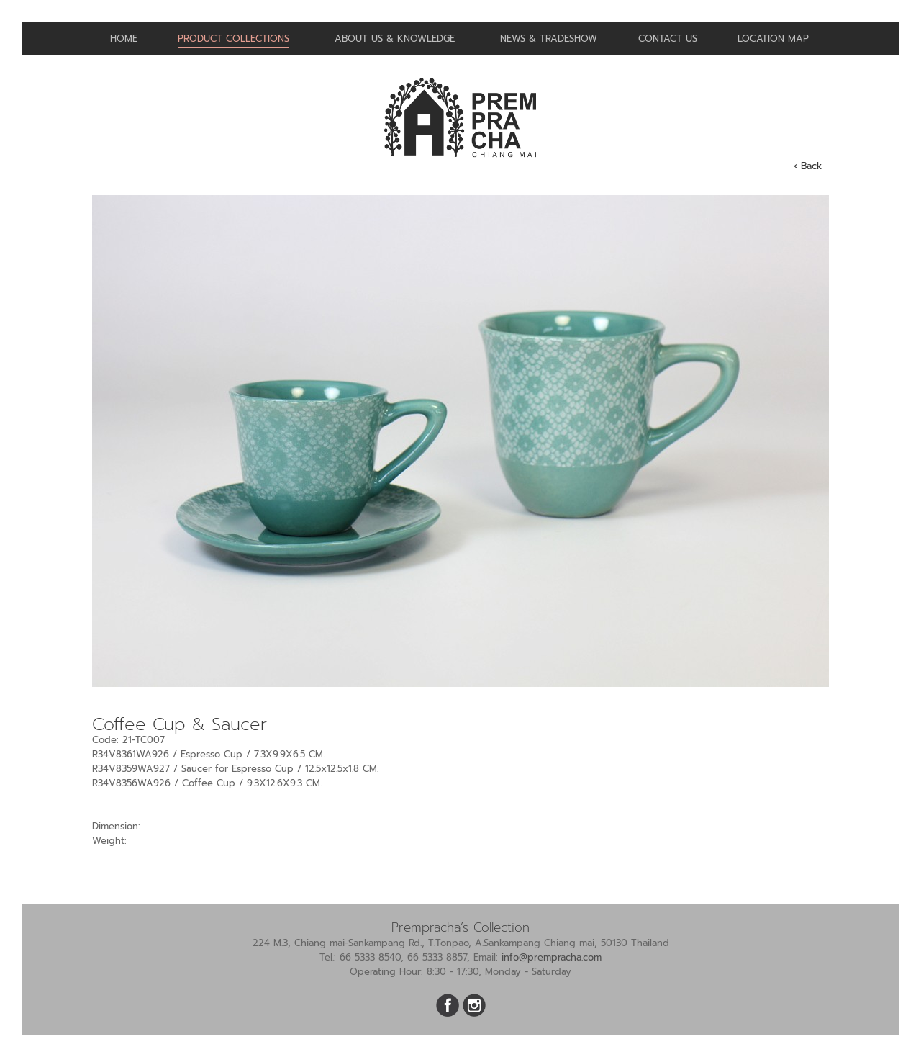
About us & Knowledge (395, 38)
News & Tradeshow (548, 38)
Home (123, 38)
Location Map (773, 38)
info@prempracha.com (552, 957)
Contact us (667, 38)
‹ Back (808, 166)
